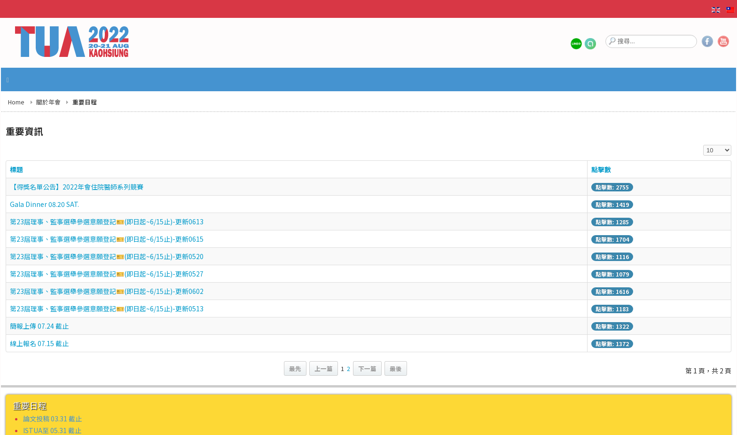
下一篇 (367, 368)
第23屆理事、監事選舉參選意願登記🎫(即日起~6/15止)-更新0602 (107, 291)
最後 (396, 368)
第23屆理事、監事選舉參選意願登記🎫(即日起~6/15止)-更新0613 (107, 221)
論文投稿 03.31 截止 (52, 418)
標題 (16, 169)
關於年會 (48, 101)
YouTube (723, 41)
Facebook (707, 41)
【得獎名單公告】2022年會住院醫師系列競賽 (76, 186)
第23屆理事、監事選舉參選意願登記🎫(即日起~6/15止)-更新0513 (107, 308)
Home (16, 101)
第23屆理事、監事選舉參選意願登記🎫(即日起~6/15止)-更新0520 (107, 256)
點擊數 (601, 169)
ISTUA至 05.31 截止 (52, 430)
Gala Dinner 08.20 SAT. (44, 204)
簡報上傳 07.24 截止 (39, 326)
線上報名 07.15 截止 (39, 343)
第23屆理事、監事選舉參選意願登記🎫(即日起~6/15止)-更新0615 (107, 239)
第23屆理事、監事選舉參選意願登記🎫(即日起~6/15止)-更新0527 (107, 273)
